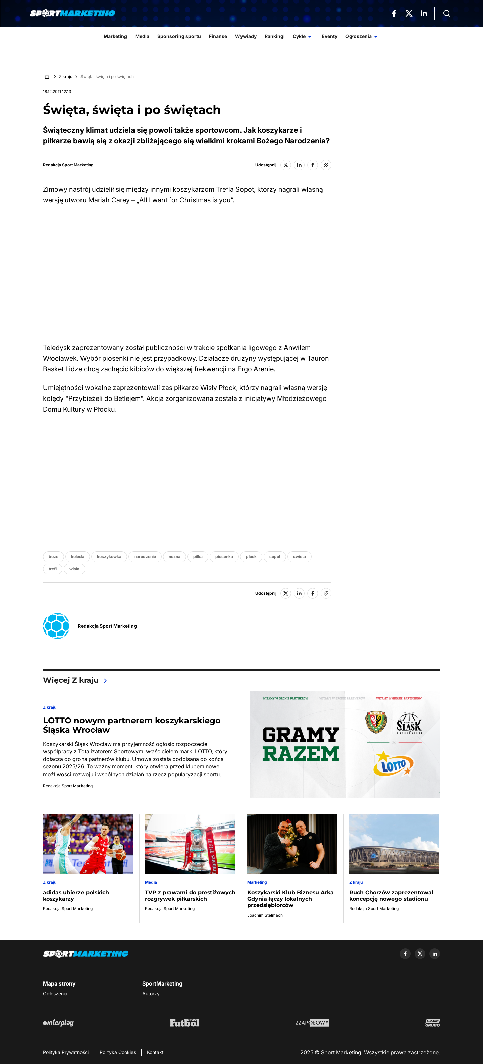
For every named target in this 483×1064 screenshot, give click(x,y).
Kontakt (155, 1052)
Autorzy (151, 993)
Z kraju (65, 76)
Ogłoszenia (55, 993)
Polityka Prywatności (66, 1052)
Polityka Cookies (118, 1052)
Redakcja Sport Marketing (68, 165)
